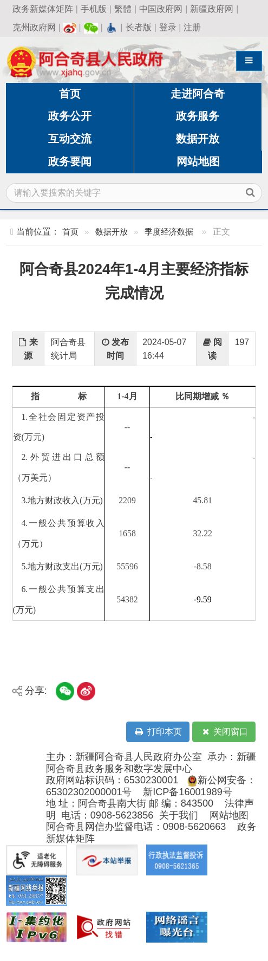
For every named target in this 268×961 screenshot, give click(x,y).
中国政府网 (160, 9)
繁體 (123, 9)
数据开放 (197, 139)
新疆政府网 (211, 9)
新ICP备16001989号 (187, 792)
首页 (70, 94)
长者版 (139, 27)
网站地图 (198, 161)
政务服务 (197, 116)
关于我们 (178, 815)
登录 (168, 27)
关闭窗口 (224, 732)
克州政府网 (34, 27)
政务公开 (69, 116)
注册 (192, 27)
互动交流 (69, 139)
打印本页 (157, 732)
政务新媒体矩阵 (42, 9)
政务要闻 (69, 161)
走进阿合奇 (198, 94)
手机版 (94, 9)
